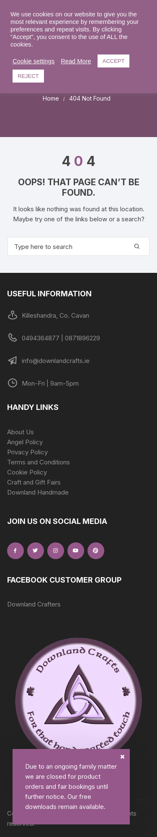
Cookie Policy (27, 472)
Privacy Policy (27, 452)
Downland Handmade (38, 492)
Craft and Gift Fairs (34, 482)
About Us (20, 432)
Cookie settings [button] (33, 61)
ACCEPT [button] (114, 61)
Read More (76, 61)
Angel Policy (25, 442)
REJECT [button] (28, 76)
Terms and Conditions (38, 462)
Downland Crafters (34, 604)
